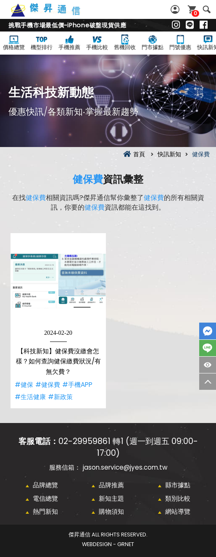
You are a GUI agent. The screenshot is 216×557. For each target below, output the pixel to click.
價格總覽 (14, 42)
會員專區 (176, 9)
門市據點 (152, 42)
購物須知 (111, 511)
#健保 (24, 384)
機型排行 (42, 42)
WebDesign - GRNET (108, 544)
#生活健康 (30, 396)
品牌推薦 (111, 485)
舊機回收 (125, 42)
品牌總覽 (45, 485)
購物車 (194, 13)
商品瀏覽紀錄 (207, 364)
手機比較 (97, 42)
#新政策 (60, 396)
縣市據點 (177, 485)
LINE (207, 348)
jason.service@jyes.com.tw (125, 467)
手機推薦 (69, 42)
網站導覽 (177, 511)
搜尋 (206, 9)
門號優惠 (180, 42)
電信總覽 (45, 498)
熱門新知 (45, 511)
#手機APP (77, 384)
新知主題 (111, 498)
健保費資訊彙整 (54, 14)
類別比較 (177, 498)
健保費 (88, 179)
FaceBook (207, 331)
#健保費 (47, 384)
